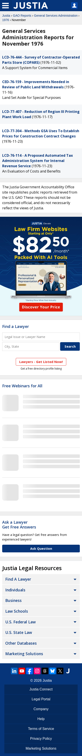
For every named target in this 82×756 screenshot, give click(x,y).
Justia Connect (41, 689)
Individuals (15, 589)
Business (13, 600)
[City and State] (30, 346)
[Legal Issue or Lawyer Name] (41, 337)
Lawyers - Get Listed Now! (41, 361)
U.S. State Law (18, 632)
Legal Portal (41, 699)
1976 (5, 20)
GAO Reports (22, 15)
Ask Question (41, 548)
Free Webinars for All (22, 386)
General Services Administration (56, 15)
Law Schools (16, 611)
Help (41, 719)
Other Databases (21, 643)
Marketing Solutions (24, 653)
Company (40, 709)
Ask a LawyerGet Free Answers (19, 524)
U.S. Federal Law (20, 621)
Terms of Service (41, 729)
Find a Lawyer (15, 326)
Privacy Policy (41, 738)
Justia (6, 15)
